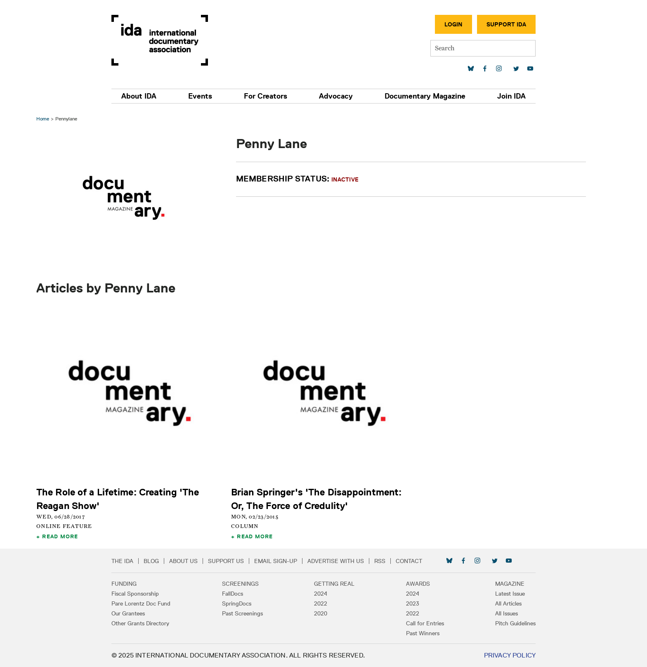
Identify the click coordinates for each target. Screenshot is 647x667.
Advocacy (336, 96)
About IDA (138, 96)
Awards (418, 584)
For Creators (265, 96)
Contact (409, 561)
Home (42, 118)
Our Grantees (128, 613)
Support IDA (506, 24)
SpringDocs (236, 603)
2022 (320, 603)
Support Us (226, 561)
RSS (379, 561)
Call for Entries (425, 623)
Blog (151, 561)
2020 (320, 613)
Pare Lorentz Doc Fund (140, 603)
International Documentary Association (159, 40)
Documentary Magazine (425, 96)
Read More (60, 536)
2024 (320, 593)
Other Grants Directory (140, 623)
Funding (124, 584)
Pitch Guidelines (515, 623)
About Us (183, 561)
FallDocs (232, 593)
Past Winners (422, 633)
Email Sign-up (275, 561)
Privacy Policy (510, 655)
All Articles (508, 603)
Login (453, 24)
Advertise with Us (335, 561)
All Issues (506, 613)
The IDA (122, 561)
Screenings (240, 584)
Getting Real (334, 584)
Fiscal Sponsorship (135, 593)
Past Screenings (242, 613)
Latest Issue (510, 593)
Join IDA (511, 96)
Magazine (509, 584)
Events (200, 96)
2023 (412, 603)
